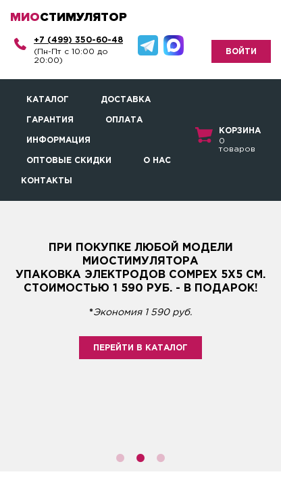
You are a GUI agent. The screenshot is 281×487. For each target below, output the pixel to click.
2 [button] (140, 458)
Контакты (46, 181)
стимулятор (68, 17)
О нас (157, 160)
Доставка (126, 99)
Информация (58, 140)
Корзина (240, 131)
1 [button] (120, 458)
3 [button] (161, 458)
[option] (140, 336)
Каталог (47, 99)
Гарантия (50, 120)
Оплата (124, 120)
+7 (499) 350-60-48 (78, 40)
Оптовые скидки (68, 160)
